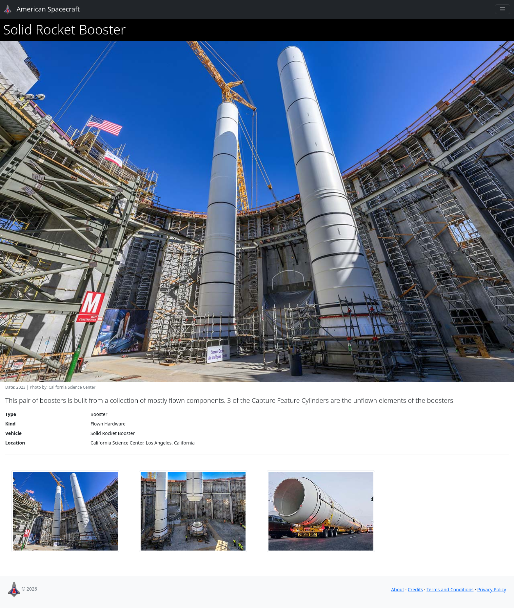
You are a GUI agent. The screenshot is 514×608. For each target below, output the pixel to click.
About (397, 589)
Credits (415, 589)
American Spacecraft (38, 9)
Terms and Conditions (449, 589)
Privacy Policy (491, 589)
